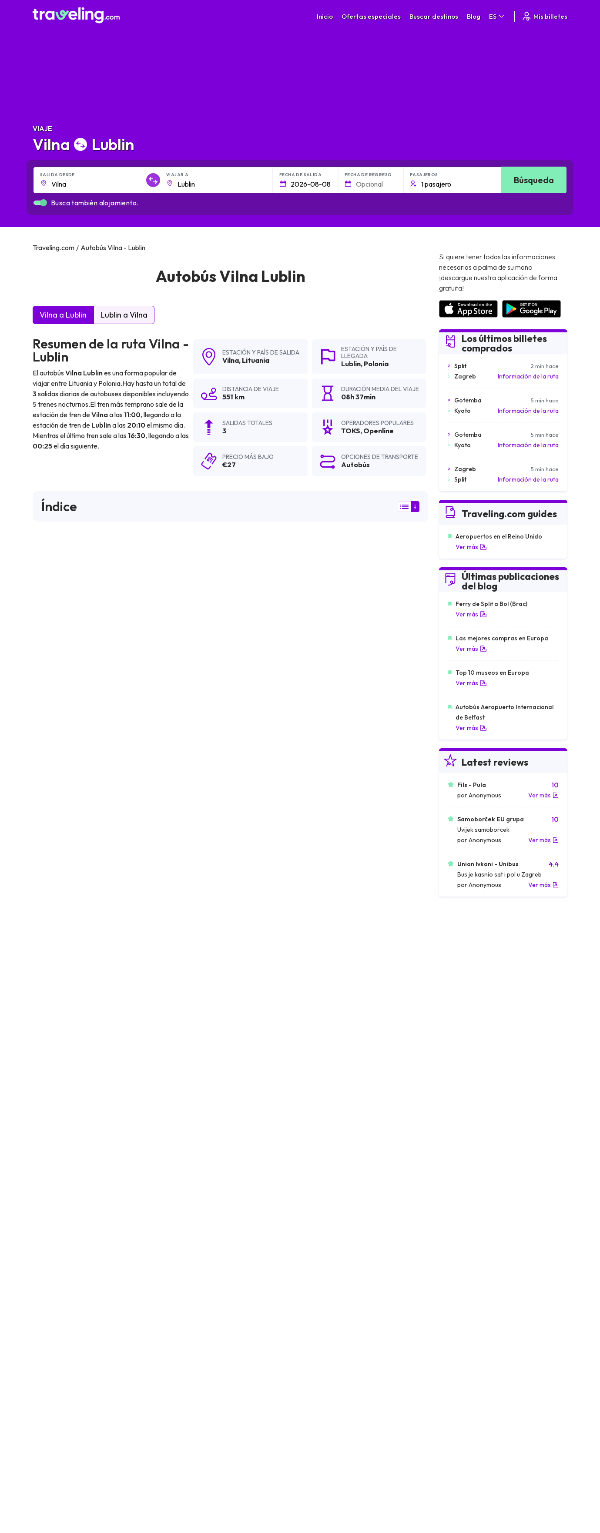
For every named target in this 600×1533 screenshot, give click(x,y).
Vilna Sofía (313, 1279)
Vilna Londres (55, 1250)
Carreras (458, 1388)
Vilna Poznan (54, 1279)
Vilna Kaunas (54, 1191)
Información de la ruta (528, 376)
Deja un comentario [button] (378, 1061)
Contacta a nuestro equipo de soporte (109, 1424)
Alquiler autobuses (470, 1415)
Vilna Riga (50, 1176)
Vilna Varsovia (318, 1176)
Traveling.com (176, 1492)
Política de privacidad (347, 1397)
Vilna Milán (313, 1309)
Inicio (325, 16)
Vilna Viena (182, 1309)
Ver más (471, 547)
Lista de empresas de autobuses (489, 1406)
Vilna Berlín (182, 1235)
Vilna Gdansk (54, 1235)
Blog (473, 16)
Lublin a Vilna (124, 315)
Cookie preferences (346, 1406)
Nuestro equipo (212, 1406)
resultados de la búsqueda (363, 578)
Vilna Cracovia (56, 1220)
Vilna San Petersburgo (199, 1220)
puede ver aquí (107, 876)
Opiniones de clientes (474, 1397)
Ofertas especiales (371, 16)
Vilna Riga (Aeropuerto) (332, 1324)
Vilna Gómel (184, 1265)
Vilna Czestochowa (195, 1279)
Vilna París (50, 1309)
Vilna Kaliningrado (192, 1191)
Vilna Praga (314, 1250)
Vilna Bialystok (318, 1206)
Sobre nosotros (213, 1397)
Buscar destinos (433, 16)
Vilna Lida (180, 1324)
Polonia (376, 363)
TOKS (46, 684)
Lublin (351, 363)
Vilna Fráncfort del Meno (334, 1294)
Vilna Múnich (53, 1324)
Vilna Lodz (181, 1250)
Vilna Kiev (50, 1206)
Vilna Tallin (312, 1191)
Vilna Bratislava (320, 1265)
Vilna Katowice (188, 1294)
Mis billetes (544, 16)
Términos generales (345, 1388)
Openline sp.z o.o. (66, 727)
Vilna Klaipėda (187, 1206)
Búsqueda (534, 179)
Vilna (230, 360)
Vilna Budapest (57, 1265)
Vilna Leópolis (318, 1235)
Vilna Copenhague (62, 1294)
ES (497, 16)
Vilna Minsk (182, 1176)
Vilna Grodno (317, 1220)
